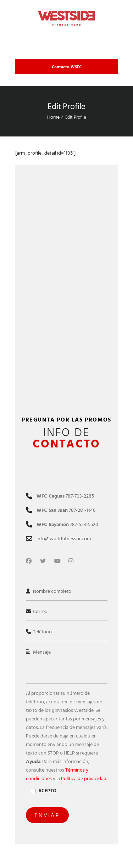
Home (53, 117)
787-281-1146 (82, 510)
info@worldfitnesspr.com (64, 539)
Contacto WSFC (67, 67)
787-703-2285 (80, 496)
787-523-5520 (84, 524)
